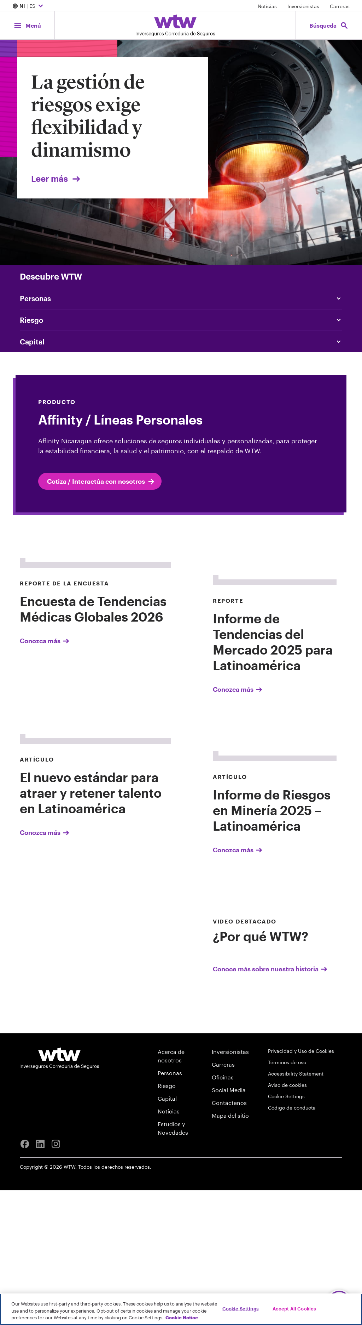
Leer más (56, 178)
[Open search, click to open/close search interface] (329, 25)
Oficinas (223, 1211)
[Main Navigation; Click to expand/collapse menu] (27, 25)
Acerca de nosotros (171, 1190)
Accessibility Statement (295, 1208)
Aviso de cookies (287, 1220)
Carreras (340, 6)
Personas (170, 1207)
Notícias (267, 6)
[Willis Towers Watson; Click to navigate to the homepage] (175, 25)
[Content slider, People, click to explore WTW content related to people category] (181, 298)
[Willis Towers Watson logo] (59, 1192)
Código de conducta (292, 1242)
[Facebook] (25, 1278)
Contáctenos (229, 1237)
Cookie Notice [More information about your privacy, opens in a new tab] (181, 1317)
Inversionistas (303, 6)
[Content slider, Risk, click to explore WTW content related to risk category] (181, 320)
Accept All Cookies (294, 1308)
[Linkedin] (40, 1278)
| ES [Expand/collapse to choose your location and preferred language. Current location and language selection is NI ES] (28, 6)
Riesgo (167, 1220)
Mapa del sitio (230, 1250)
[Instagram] (56, 1278)
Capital (167, 1233)
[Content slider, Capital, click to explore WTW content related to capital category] (181, 341)
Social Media (229, 1224)
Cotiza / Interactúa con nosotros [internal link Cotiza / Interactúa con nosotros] (101, 482)
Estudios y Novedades (173, 1262)
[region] (181, 1309)
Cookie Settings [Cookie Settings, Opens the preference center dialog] (240, 1308)
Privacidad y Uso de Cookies (301, 1186)
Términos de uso (287, 1197)
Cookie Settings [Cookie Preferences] (286, 1231)
